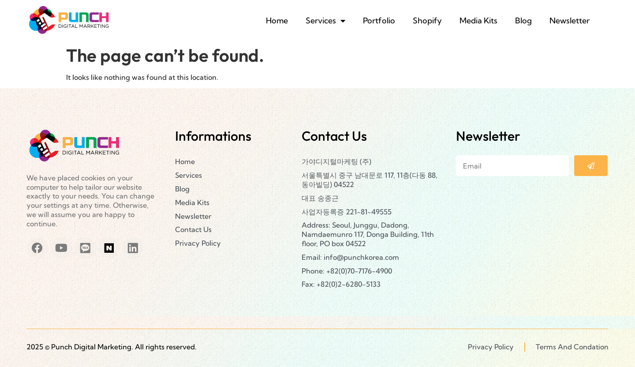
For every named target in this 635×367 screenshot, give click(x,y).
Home (277, 20)
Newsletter (569, 20)
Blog (523, 20)
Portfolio (379, 20)
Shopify (427, 20)
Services (325, 20)
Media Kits (478, 20)
